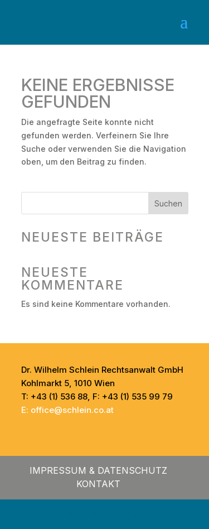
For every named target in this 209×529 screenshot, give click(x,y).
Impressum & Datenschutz (98, 470)
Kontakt (98, 483)
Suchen (168, 203)
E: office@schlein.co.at (67, 410)
